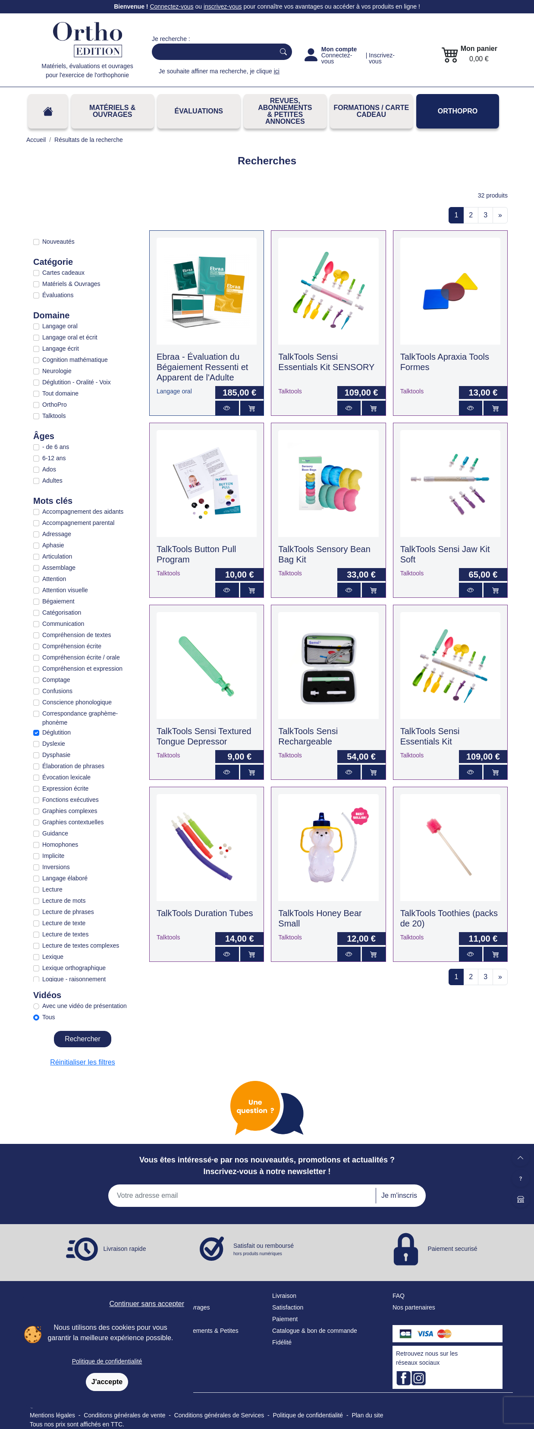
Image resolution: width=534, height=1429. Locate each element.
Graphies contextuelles (73, 822)
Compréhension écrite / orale (81, 657)
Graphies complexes (69, 810)
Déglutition (56, 732)
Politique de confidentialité (107, 1361)
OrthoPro (457, 111)
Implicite (53, 855)
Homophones (60, 844)
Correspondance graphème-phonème (80, 718)
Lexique (52, 956)
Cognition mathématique (75, 359)
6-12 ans (54, 458)
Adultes (52, 480)
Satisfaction (287, 1307)
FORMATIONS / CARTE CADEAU (371, 111)
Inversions (56, 867)
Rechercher (83, 1039)
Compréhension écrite (71, 646)
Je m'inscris (399, 1195)
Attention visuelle (65, 590)
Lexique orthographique (74, 967)
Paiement (285, 1319)
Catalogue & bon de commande (314, 1330)
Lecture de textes (65, 934)
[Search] (211, 52)
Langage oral (60, 326)
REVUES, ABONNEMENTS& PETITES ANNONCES (285, 111)
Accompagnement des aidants (82, 511)
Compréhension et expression (82, 668)
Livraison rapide (125, 1248)
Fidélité (282, 1342)
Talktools (54, 415)
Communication (63, 623)
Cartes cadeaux (63, 272)
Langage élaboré (65, 878)
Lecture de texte (63, 923)
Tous (48, 1017)
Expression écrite (65, 788)
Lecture (52, 889)
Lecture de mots (63, 900)
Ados (49, 469)
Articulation (57, 556)
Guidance (55, 833)
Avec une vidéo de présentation (84, 1005)
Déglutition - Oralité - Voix (76, 382)
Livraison (284, 1295)
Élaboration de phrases (73, 766)
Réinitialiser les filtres (82, 1062)
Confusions (57, 691)
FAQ (399, 1295)
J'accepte (107, 1381)
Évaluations (199, 111)
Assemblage (58, 567)
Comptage (56, 679)
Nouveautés (58, 241)
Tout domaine (60, 393)
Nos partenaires (414, 1307)
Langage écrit (60, 348)
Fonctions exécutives (70, 799)
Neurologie (57, 370)
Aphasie (53, 545)
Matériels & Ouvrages (112, 111)
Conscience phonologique (77, 702)
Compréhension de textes (76, 634)
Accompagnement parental (78, 522)
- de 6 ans (55, 446)
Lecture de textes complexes (80, 945)
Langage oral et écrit (69, 337)
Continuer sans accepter (147, 1303)
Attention (54, 578)
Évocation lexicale (66, 777)
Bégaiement (58, 601)
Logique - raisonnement (74, 979)
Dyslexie (53, 743)
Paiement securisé (452, 1248)
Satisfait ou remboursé (263, 1249)
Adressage (56, 534)
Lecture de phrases (68, 911)
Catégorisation (61, 612)
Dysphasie (56, 754)
